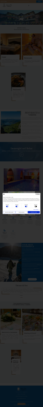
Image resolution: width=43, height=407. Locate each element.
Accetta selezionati (21, 212)
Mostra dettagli (36, 209)
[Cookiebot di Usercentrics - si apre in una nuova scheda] (36, 194)
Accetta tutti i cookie (34, 212)
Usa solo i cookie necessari (9, 212)
